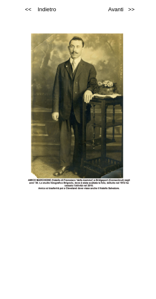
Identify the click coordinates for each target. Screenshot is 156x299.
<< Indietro (40, 9)
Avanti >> (121, 9)
